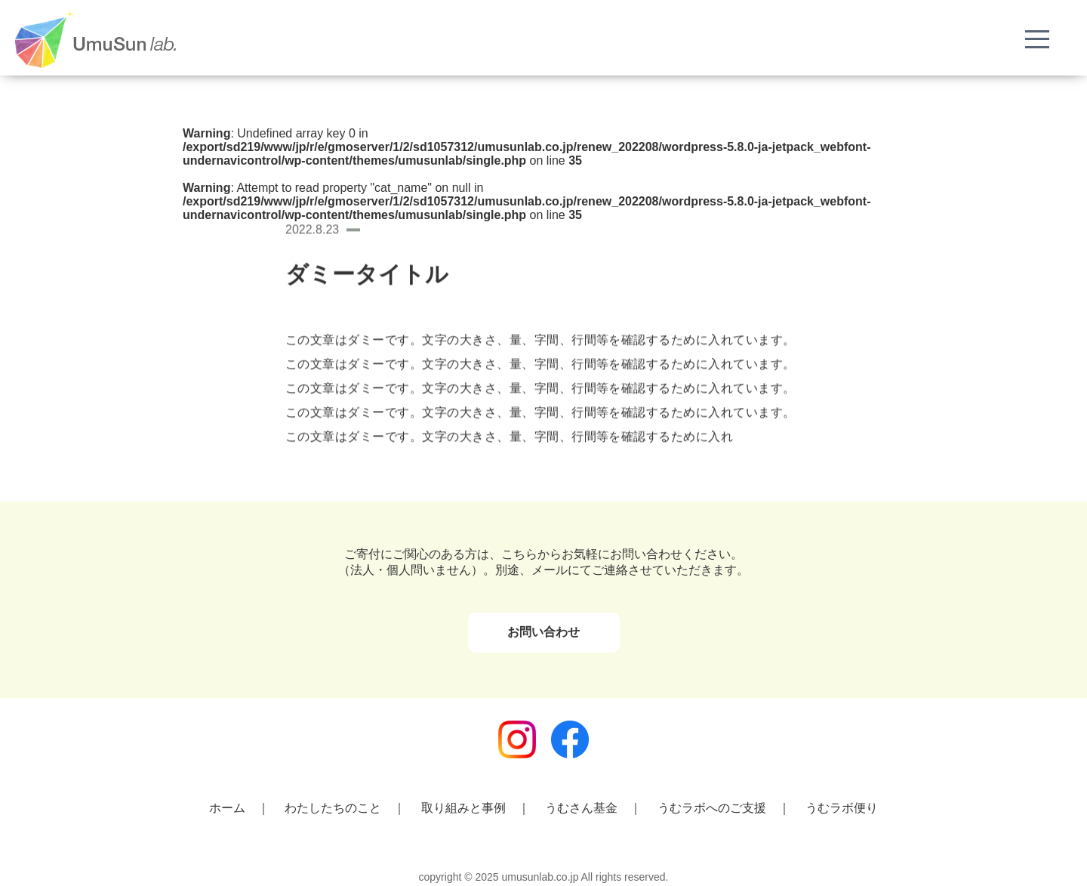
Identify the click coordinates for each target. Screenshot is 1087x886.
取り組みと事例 (463, 807)
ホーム (227, 807)
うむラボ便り (841, 807)
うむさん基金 (581, 807)
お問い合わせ (543, 631)
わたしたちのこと (333, 807)
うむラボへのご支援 (711, 807)
